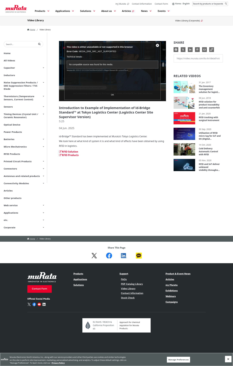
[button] (41, 12)
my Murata (122, 3)
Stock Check (128, 298)
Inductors (9, 75)
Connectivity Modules (16, 183)
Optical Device (12, 124)
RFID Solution (68, 151)
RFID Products (12, 153)
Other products (13, 198)
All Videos (9, 60)
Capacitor (9, 67)
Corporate (9, 227)
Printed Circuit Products (18, 161)
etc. (6, 220)
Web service (11, 205)
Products (78, 274)
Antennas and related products (22, 176)
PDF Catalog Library (132, 284)
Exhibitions (172, 291)
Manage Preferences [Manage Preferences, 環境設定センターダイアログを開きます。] (178, 359)
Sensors (8, 106)
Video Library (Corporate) (189, 20)
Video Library (35, 20)
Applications (11, 212)
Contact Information (142, 3)
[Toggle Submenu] (43, 68)
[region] (116, 359)
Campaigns (172, 302)
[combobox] (210, 4)
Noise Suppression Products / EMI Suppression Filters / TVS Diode (21, 85)
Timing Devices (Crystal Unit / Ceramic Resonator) (21, 116)
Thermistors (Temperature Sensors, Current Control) (19, 98)
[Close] (228, 359)
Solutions (78, 285)
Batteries (9, 139)
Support (123, 274)
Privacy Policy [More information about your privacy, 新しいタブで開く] (58, 363)
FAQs (124, 279)
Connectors (10, 168)
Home (31, 29)
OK (112, 95)
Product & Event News (178, 274)
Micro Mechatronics (15, 146)
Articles (8, 190)
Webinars (171, 296)
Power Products (13, 131)
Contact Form (161, 3)
